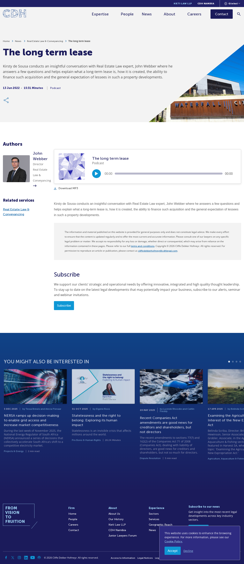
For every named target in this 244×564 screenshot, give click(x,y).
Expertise (100, 14)
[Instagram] (19, 557)
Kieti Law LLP (183, 3)
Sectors (154, 513)
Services (154, 519)
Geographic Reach (160, 524)
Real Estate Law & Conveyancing (45, 41)
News (147, 14)
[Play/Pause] (96, 173)
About (169, 14)
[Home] (14, 14)
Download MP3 (66, 188)
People (127, 14)
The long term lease (79, 41)
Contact (73, 530)
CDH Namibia (205, 3)
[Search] (239, 14)
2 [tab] (233, 377)
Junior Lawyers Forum (122, 535)
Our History (115, 519)
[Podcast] (39, 557)
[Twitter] (13, 557)
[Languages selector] (232, 3)
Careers (195, 14)
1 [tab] (229, 377)
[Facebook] (6, 557)
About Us (114, 513)
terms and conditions (142, 246)
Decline (188, 551)
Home (6, 41)
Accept (173, 551)
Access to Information (123, 558)
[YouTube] (32, 557)
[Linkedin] (26, 557)
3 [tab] (236, 377)
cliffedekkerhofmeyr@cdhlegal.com (157, 250)
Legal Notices (145, 558)
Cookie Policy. (174, 541)
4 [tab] (240, 377)
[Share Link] (6, 100)
